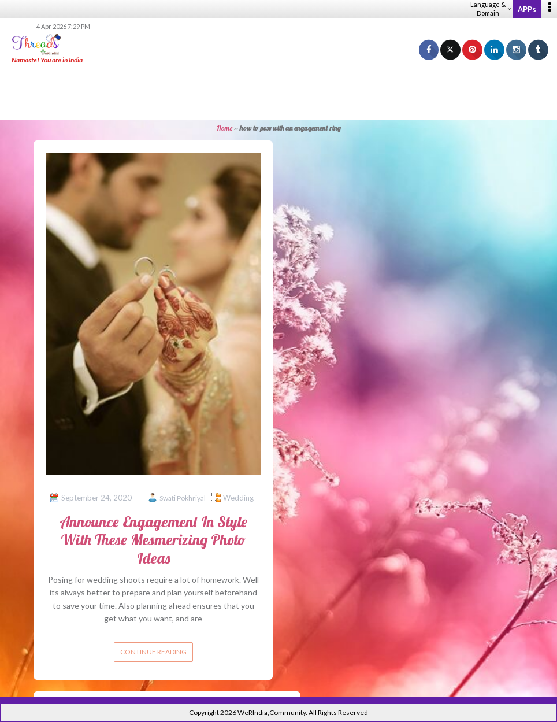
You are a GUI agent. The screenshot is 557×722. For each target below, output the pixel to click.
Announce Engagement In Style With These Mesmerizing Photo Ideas (153, 539)
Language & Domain (490, 9)
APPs (527, 9)
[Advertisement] (278, 92)
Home (224, 128)
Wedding (238, 497)
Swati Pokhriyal (182, 498)
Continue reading (153, 651)
